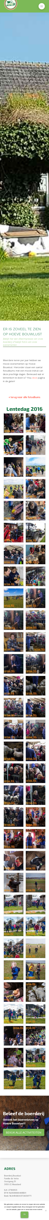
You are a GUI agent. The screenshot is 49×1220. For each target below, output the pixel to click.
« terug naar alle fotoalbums (24, 397)
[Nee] (45, 1210)
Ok (24, 1214)
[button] (42, 6)
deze (34, 377)
